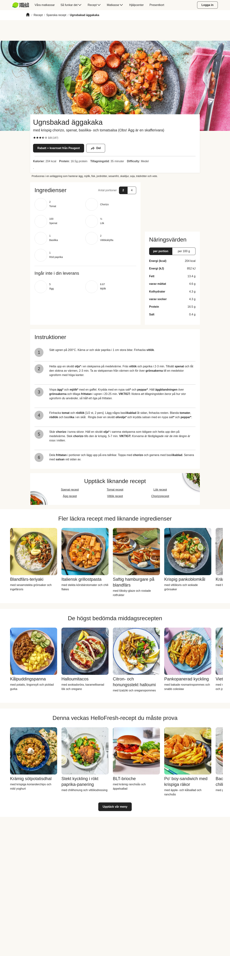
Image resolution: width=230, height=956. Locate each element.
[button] (85, 190)
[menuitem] (22, 5)
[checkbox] (34, 137)
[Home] (28, 15)
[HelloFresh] (20, 5)
